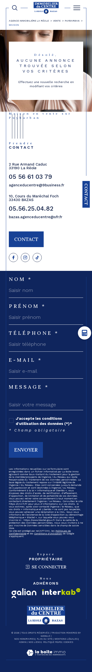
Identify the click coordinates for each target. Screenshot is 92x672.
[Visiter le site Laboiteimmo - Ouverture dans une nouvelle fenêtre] (46, 658)
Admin (22, 642)
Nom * (20, 279)
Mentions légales (66, 639)
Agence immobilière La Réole (29, 20)
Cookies (68, 642)
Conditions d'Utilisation (48, 533)
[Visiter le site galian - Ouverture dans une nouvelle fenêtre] (24, 593)
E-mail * (25, 360)
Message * (29, 386)
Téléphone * (34, 333)
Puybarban (72, 20)
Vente (57, 20)
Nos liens (34, 642)
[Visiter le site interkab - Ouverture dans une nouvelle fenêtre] (61, 591)
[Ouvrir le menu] (76, 8)
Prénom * (27, 306)
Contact (86, 194)
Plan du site (44, 639)
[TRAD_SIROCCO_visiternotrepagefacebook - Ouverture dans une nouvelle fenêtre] (13, 257)
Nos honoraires (24, 639)
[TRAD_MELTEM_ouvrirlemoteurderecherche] (15, 8)
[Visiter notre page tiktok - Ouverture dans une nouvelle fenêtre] (37, 257)
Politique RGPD (52, 642)
